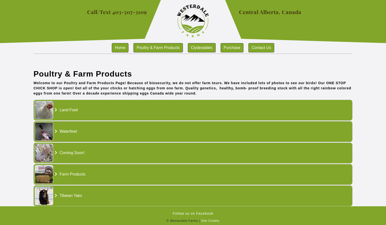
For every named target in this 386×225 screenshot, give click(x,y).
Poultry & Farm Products (158, 48)
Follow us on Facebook (193, 213)
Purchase (232, 48)
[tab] (193, 110)
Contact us (261, 48)
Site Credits (210, 221)
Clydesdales (201, 48)
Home (120, 48)
